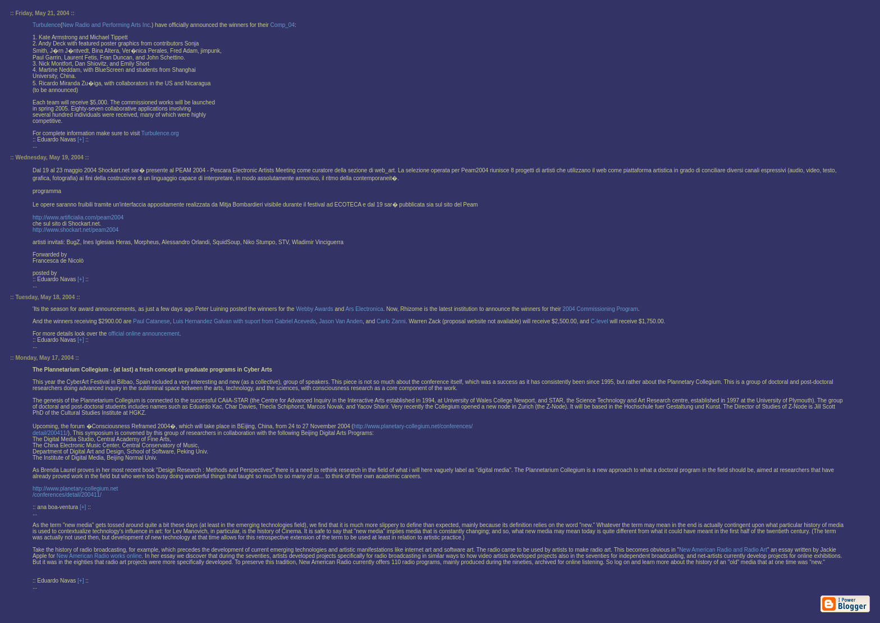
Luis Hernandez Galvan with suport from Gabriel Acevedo (244, 321)
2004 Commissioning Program (600, 309)
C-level (599, 321)
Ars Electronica (364, 309)
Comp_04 (283, 25)
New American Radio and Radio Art (723, 550)
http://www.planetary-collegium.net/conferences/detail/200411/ (75, 491)
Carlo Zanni (391, 321)
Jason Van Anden (341, 321)
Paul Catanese (151, 321)
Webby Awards (314, 309)
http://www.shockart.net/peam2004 (75, 230)
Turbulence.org (160, 133)
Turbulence (47, 25)
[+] (80, 139)
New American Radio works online (99, 556)
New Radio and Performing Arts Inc (106, 25)
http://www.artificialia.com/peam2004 (78, 217)
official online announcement (144, 334)
